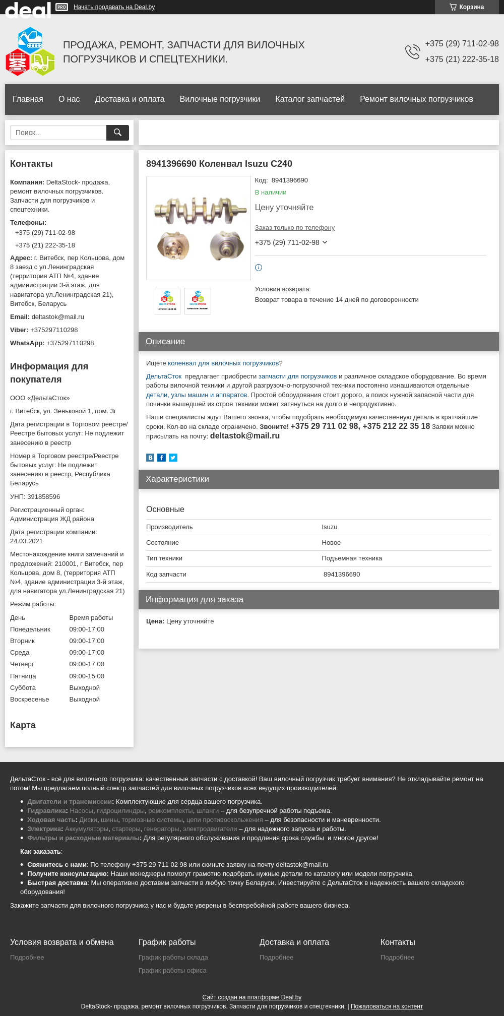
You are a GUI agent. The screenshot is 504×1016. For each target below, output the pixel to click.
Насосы (81, 810)
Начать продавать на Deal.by (114, 7)
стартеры (126, 829)
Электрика (44, 829)
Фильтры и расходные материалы (83, 838)
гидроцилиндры (121, 810)
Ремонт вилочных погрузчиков (416, 99)
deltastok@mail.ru (58, 317)
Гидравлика (46, 810)
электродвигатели (210, 829)
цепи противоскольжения (224, 819)
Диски (88, 819)
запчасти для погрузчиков (297, 376)
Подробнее (27, 957)
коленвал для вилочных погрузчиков (223, 363)
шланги (208, 810)
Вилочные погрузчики (220, 99)
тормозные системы (152, 819)
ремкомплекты (170, 810)
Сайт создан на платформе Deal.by (252, 997)
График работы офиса (173, 970)
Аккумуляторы (86, 829)
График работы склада (173, 957)
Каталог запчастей (310, 99)
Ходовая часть (51, 819)
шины (109, 819)
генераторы (161, 829)
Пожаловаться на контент (387, 1006)
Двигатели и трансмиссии (69, 801)
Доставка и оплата (130, 99)
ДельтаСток (163, 376)
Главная (28, 99)
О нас (69, 99)
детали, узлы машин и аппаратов (196, 395)
